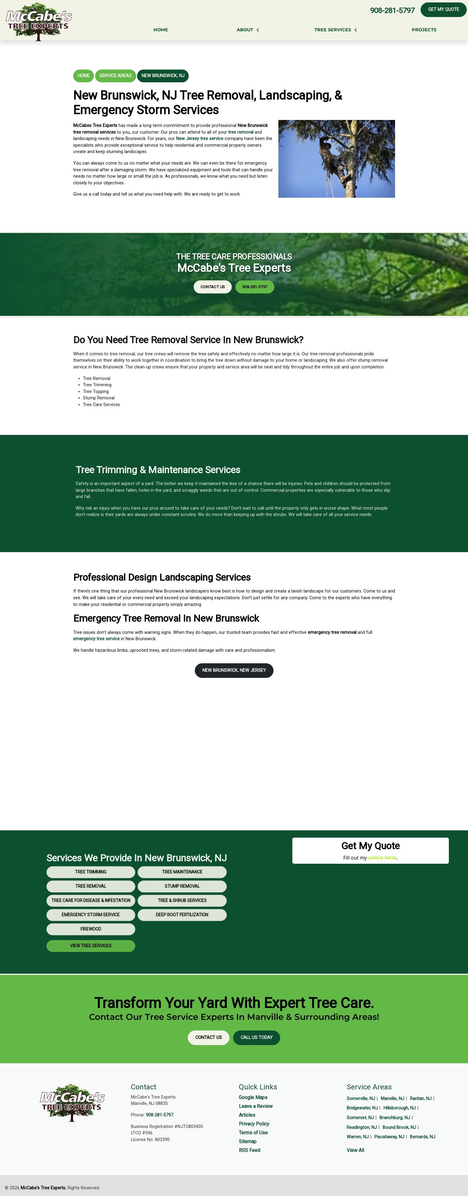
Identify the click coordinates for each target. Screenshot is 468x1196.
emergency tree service (96, 638)
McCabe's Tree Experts (43, 1188)
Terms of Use (253, 1133)
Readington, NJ (362, 1127)
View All (355, 1150)
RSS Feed (249, 1150)
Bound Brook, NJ (399, 1127)
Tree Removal (90, 906)
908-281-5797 (392, 10)
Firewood (91, 948)
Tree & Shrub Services (182, 920)
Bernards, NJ (422, 1137)
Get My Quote (443, 9)
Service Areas (115, 75)
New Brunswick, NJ (163, 75)
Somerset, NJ (360, 1117)
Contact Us (227, 278)
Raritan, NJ (421, 1098)
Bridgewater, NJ (362, 1108)
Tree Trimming (90, 891)
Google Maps (253, 1097)
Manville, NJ (392, 1098)
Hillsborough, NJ (400, 1108)
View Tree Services (91, 965)
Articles (247, 1115)
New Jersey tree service (199, 138)
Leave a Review (256, 1106)
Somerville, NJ (361, 1098)
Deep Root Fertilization (182, 934)
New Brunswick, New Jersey (234, 670)
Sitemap (247, 1141)
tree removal (240, 132)
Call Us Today (257, 1037)
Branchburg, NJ (395, 1117)
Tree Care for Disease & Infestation (90, 920)
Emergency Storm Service (91, 934)
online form (382, 857)
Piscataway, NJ (389, 1137)
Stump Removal (182, 906)
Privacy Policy (254, 1124)
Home (83, 75)
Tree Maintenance (182, 891)
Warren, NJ (358, 1137)
